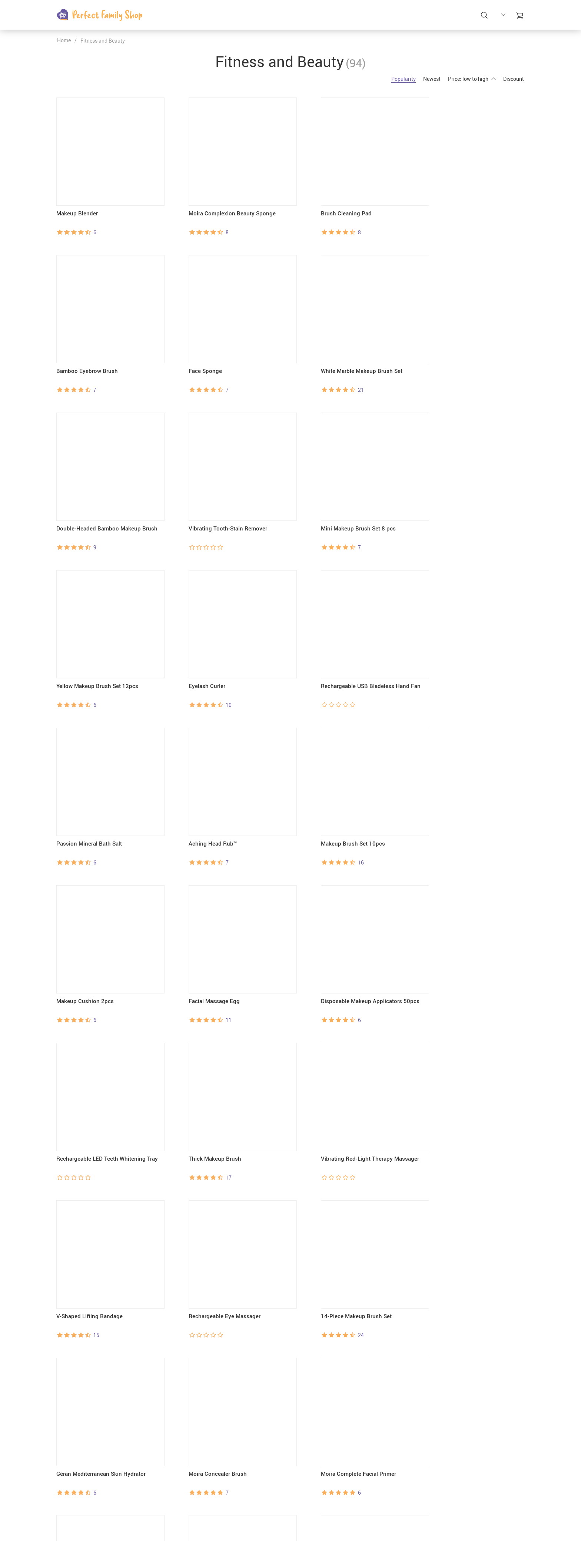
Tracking (306, 1519)
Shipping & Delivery (318, 1500)
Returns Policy (313, 1510)
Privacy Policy (232, 1510)
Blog (221, 1500)
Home (64, 40)
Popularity (403, 78)
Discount (513, 78)
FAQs (302, 1481)
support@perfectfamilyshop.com (95, 1481)
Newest (432, 78)
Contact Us (229, 1491)
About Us (227, 1481)
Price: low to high (472, 78)
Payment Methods (317, 1491)
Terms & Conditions (239, 1519)
